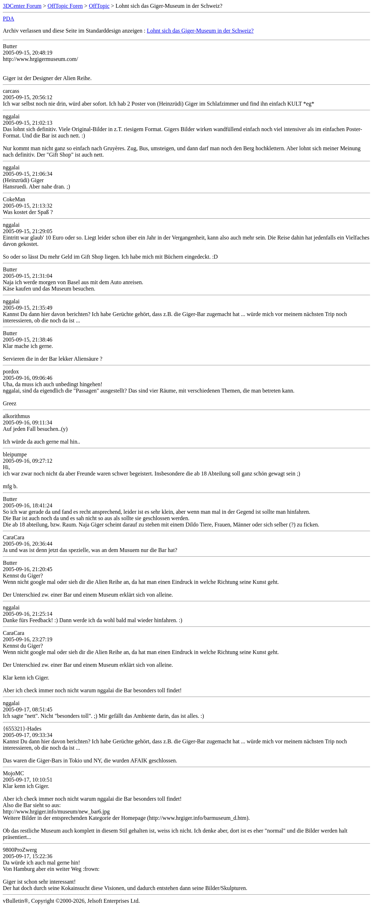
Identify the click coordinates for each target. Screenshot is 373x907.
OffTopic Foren (65, 6)
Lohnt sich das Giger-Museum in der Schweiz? (200, 31)
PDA (8, 19)
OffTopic (99, 6)
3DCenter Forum (22, 6)
